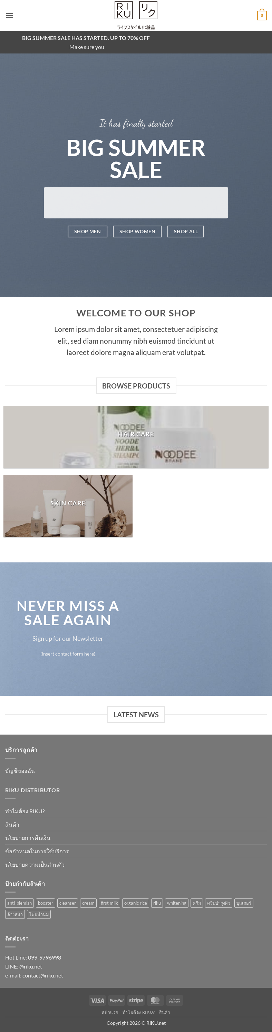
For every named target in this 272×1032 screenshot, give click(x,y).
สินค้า (12, 824)
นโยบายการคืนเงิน (27, 837)
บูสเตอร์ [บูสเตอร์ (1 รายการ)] (243, 903)
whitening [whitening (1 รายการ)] (176, 903)
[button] (9, 15)
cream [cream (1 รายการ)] (88, 903)
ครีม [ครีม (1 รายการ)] (197, 903)
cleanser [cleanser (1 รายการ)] (67, 903)
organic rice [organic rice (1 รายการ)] (135, 903)
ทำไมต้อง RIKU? (25, 811)
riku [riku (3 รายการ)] (157, 903)
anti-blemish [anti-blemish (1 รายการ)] (19, 903)
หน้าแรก (109, 1012)
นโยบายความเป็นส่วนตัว (35, 864)
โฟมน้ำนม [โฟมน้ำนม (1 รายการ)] (39, 914)
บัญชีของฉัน (20, 770)
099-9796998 (44, 957)
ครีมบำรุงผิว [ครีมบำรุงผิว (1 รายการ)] (218, 903)
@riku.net (30, 966)
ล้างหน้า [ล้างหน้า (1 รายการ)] (15, 914)
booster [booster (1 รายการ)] (45, 903)
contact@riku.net (42, 975)
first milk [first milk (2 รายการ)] (109, 903)
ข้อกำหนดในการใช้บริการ (37, 851)
